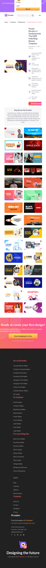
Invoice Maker (17, 420)
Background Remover (20, 467)
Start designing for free (23, 336)
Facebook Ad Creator (20, 373)
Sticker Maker (17, 453)
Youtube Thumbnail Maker (21, 369)
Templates (13, 22)
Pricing (18, 2)
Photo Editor (17, 460)
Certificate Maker (18, 442)
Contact (15, 505)
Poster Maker (17, 416)
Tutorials (16, 486)
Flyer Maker (17, 427)
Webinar (16, 490)
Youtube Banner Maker (20, 366)
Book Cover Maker (19, 439)
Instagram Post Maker (20, 383)
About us (16, 501)
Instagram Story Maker (20, 380)
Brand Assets (17, 493)
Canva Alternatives (19, 471)
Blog (14, 483)
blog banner (21, 22)
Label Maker (17, 424)
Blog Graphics (17, 413)
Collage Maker (18, 464)
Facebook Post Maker (20, 376)
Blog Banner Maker (19, 409)
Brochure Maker (18, 446)
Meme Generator (18, 457)
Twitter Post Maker (19, 387)
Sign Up (28, 9)
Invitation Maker (18, 406)
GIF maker (16, 394)
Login (18, 6)
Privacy (15, 512)
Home (6, 22)
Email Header (17, 402)
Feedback (16, 508)
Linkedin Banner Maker (20, 391)
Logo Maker (17, 431)
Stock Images (17, 450)
